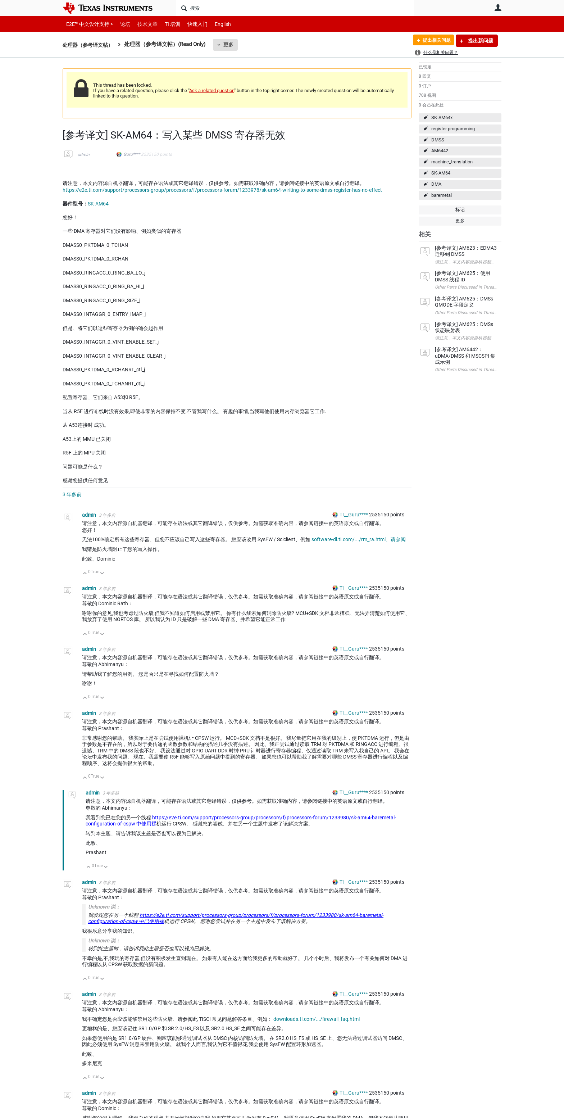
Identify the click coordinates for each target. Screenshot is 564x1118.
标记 (460, 209)
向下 (102, 574)
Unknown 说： (104, 907)
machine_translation (452, 161)
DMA (436, 184)
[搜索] (295, 8)
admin (84, 154)
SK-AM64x (441, 117)
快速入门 (190, 24)
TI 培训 (166, 24)
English (214, 24)
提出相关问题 (434, 41)
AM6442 (439, 150)
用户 (497, 7)
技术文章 (142, 24)
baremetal (441, 195)
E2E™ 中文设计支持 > (87, 24)
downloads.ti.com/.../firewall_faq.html (316, 1019)
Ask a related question (211, 90)
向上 (85, 574)
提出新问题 (480, 41)
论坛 (121, 24)
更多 (232, 44)
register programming (453, 128)
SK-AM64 (440, 173)
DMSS (437, 139)
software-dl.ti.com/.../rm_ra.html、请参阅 (358, 539)
